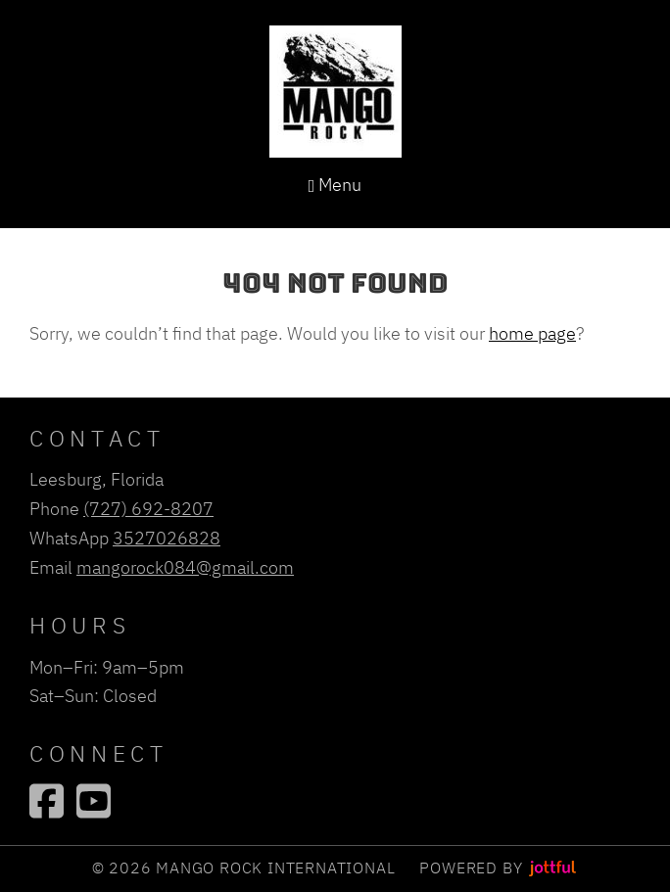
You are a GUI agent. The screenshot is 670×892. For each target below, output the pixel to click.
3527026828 (166, 537)
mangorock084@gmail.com (185, 567)
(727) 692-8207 (148, 508)
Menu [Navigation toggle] (335, 184)
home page (532, 333)
